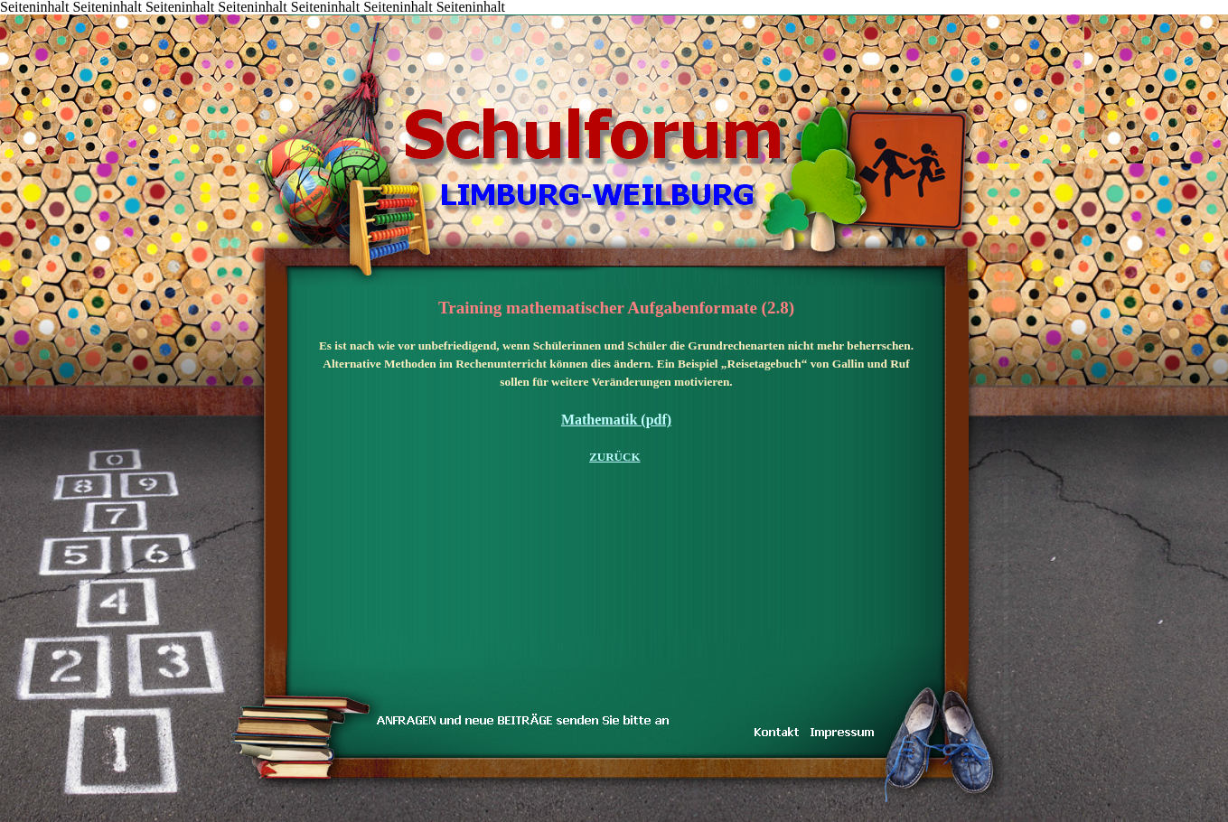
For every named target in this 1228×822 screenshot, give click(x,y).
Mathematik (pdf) (616, 419)
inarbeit (381, 15)
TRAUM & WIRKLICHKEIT (353, 15)
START (218, 15)
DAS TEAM (408, 15)
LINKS (434, 15)
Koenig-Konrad (489, 15)
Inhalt (244, 15)
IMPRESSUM (461, 15)
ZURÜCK (614, 456)
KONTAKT (326, 15)
